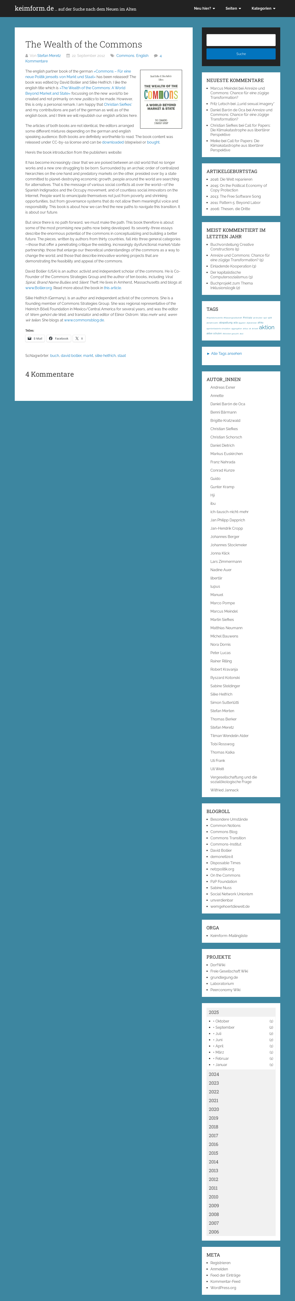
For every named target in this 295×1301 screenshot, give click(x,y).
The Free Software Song (240, 196)
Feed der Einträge (225, 1275)
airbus (245, 328)
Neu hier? (202, 8)
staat (122, 355)
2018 (213, 1127)
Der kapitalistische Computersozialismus (229, 274)
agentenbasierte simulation (218, 328)
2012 (213, 1179)
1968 (270, 318)
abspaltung (226, 322)
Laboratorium (222, 983)
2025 (214, 1012)
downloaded (113, 142)
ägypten (242, 323)
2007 (214, 1223)
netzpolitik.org (222, 869)
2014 (213, 1162)
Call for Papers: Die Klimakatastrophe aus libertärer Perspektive (240, 130)
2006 (214, 1232)
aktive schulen (214, 333)
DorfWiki (217, 965)
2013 (213, 1170)
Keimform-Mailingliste (229, 936)
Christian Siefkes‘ (118, 104)
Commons (125, 55)
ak (250, 328)
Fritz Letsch (220, 104)
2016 (213, 1144)
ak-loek (255, 328)
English (142, 55)
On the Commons (225, 875)
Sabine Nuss (221, 888)
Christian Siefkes (224, 125)
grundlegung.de (224, 977)
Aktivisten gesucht (231, 333)
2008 (214, 1214)
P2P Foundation (223, 881)
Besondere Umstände (229, 819)
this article (112, 288)
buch (54, 355)
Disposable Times (225, 863)
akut (241, 333)
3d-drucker (258, 318)
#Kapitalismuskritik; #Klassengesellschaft (224, 318)
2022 (214, 1092)
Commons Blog (223, 832)
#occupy (247, 317)
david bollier (71, 355)
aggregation (236, 328)
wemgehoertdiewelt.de (230, 906)
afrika (260, 322)
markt (88, 355)
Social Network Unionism (231, 894)
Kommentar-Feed (225, 1281)
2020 (214, 1109)
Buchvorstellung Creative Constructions (232, 246)
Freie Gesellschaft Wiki (229, 971)
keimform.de (75, 8)
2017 (213, 1135)
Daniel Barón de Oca (227, 110)
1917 (265, 318)
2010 (213, 1197)
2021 (213, 1100)
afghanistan (252, 323)
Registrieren (220, 1263)
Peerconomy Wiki (225, 990)
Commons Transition (228, 838)
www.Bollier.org (38, 288)
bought (153, 142)
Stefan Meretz (49, 55)
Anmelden (219, 1269)
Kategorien (261, 8)
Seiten (231, 8)
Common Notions (225, 825)
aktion (266, 327)
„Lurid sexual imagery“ (255, 104)
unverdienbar (221, 900)
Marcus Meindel (224, 88)
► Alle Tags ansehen (224, 353)
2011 (213, 1188)
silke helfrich (105, 355)
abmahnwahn (212, 323)
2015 (213, 1153)
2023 (214, 1083)
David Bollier (221, 850)
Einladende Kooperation (230, 266)
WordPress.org (223, 1288)
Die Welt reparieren (236, 179)
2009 (214, 1205)
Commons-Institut (225, 844)
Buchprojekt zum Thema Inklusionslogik (231, 285)
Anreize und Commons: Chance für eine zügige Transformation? (239, 93)
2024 (214, 1074)
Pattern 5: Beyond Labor (240, 202)
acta (235, 322)
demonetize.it (221, 857)
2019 (213, 1118)
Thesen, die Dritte (235, 209)
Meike (215, 141)
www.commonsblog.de (84, 320)
